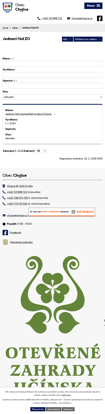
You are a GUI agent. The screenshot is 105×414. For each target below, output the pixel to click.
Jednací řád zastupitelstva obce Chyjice (30, 114)
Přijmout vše (36, 409)
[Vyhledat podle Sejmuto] (52, 86)
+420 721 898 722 (52, 18)
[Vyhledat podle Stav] (52, 97)
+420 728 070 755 (17, 198)
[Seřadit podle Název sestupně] (13, 59)
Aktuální (10, 138)
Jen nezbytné (53, 409)
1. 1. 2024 (10, 123)
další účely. (66, 394)
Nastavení (70, 409)
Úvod (5, 27)
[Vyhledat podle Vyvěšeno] (52, 75)
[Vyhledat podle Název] (52, 64)
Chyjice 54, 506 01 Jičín (20, 186)
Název (7, 58)
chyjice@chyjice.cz (82, 18)
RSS (62, 38)
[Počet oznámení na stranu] (41, 151)
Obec (15, 27)
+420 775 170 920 (17, 203)
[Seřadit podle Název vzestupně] (13, 57)
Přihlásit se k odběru (86, 38)
